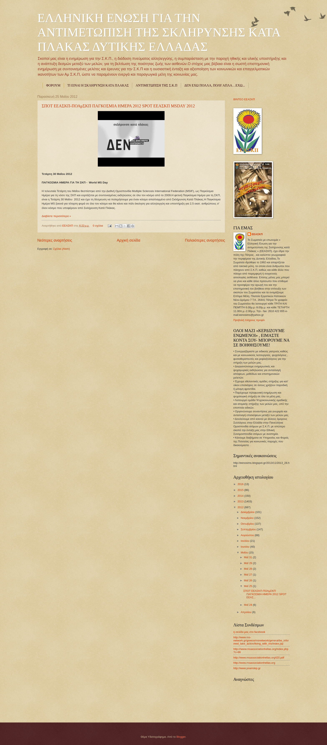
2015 (241, 490)
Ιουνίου (245, 546)
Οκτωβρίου (248, 523)
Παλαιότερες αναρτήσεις (205, 240)
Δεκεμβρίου (248, 512)
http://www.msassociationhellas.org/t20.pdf (258, 657)
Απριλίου (246, 612)
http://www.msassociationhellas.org (254, 662)
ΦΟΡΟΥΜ (53, 85)
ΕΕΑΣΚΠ (68, 225)
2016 (241, 484)
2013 (241, 501)
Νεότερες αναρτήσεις (54, 240)
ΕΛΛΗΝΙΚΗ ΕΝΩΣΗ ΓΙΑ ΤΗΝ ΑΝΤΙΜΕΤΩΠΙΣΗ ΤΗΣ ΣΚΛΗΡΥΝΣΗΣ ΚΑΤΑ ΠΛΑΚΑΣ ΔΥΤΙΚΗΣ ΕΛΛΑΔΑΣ (158, 32)
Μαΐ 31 (248, 557)
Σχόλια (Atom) (61, 248)
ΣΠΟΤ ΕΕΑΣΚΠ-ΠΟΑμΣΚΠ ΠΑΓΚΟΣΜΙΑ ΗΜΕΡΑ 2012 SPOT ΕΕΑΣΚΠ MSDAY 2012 (118, 106)
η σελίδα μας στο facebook (249, 631)
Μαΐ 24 (248, 604)
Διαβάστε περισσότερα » (56, 216)
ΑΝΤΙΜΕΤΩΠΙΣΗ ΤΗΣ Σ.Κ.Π (156, 85)
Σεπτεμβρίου (249, 529)
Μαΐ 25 (248, 586)
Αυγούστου (248, 535)
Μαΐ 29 (248, 563)
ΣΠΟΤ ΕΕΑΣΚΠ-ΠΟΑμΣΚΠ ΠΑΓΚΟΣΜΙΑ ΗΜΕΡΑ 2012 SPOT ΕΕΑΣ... (265, 594)
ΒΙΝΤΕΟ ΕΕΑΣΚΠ (244, 99)
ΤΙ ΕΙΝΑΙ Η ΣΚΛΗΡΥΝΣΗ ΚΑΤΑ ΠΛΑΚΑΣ (98, 85)
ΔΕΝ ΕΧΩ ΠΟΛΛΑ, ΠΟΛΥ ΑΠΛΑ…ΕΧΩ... (214, 85)
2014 (241, 495)
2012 (241, 507)
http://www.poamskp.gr (246, 668)
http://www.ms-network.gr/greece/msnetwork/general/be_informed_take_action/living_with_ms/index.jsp (261, 640)
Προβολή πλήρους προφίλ (249, 320)
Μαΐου (245, 552)
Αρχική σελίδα (128, 240)
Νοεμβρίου (247, 517)
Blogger (181, 736)
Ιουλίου (245, 540)
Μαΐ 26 (248, 580)
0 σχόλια (98, 225)
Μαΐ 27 (248, 574)
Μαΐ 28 (248, 568)
